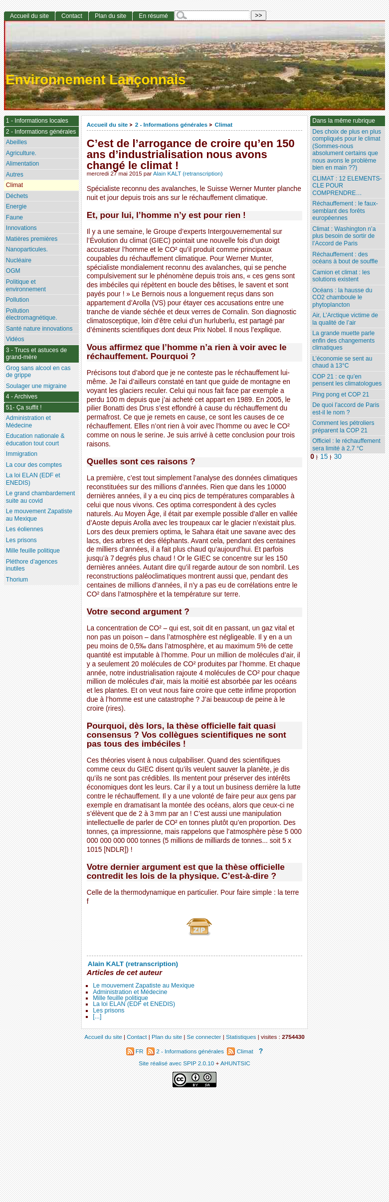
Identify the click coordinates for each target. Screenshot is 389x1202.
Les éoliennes (24, 529)
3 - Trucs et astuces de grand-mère (36, 354)
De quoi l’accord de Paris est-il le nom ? (345, 408)
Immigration (21, 453)
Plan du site (110, 15)
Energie (16, 206)
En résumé (153, 15)
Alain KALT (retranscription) (188, 174)
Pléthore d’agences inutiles (32, 565)
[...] (97, 1016)
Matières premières (32, 238)
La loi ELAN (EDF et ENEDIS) (134, 1004)
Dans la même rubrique (343, 120)
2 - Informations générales (171, 124)
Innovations (21, 227)
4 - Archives (21, 396)
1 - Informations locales (37, 120)
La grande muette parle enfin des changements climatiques (343, 340)
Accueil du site (107, 124)
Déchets (17, 196)
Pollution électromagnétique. (31, 314)
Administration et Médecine (130, 992)
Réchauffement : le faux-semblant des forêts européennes (345, 210)
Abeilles (16, 142)
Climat (223, 124)
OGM (13, 270)
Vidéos (15, 339)
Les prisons (108, 1010)
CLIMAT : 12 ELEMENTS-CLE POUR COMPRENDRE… (347, 186)
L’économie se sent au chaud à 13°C (342, 362)
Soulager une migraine (36, 386)
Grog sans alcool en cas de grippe (38, 372)
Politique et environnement (26, 285)
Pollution (17, 299)
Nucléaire (18, 260)
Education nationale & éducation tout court (35, 439)
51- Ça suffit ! (24, 407)
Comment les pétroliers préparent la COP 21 (343, 426)
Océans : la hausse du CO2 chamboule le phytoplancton (342, 297)
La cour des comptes (34, 464)
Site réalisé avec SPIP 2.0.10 (176, 1063)
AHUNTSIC (235, 1063)
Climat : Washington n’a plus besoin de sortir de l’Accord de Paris (344, 236)
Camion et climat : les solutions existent (341, 276)
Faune (14, 217)
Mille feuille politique (120, 998)
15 (324, 456)
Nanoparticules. (27, 249)
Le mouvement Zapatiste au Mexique (143, 985)
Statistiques (241, 1036)
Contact (71, 15)
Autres (14, 174)
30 (338, 456)
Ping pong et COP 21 (340, 394)
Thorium (17, 579)
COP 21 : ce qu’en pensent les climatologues (347, 380)
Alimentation (22, 163)
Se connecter (204, 1036)
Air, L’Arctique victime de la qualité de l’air (345, 319)
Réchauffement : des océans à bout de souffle (345, 258)
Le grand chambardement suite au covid (40, 497)
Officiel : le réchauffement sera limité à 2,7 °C (346, 444)
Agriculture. (21, 153)
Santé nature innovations (39, 328)
